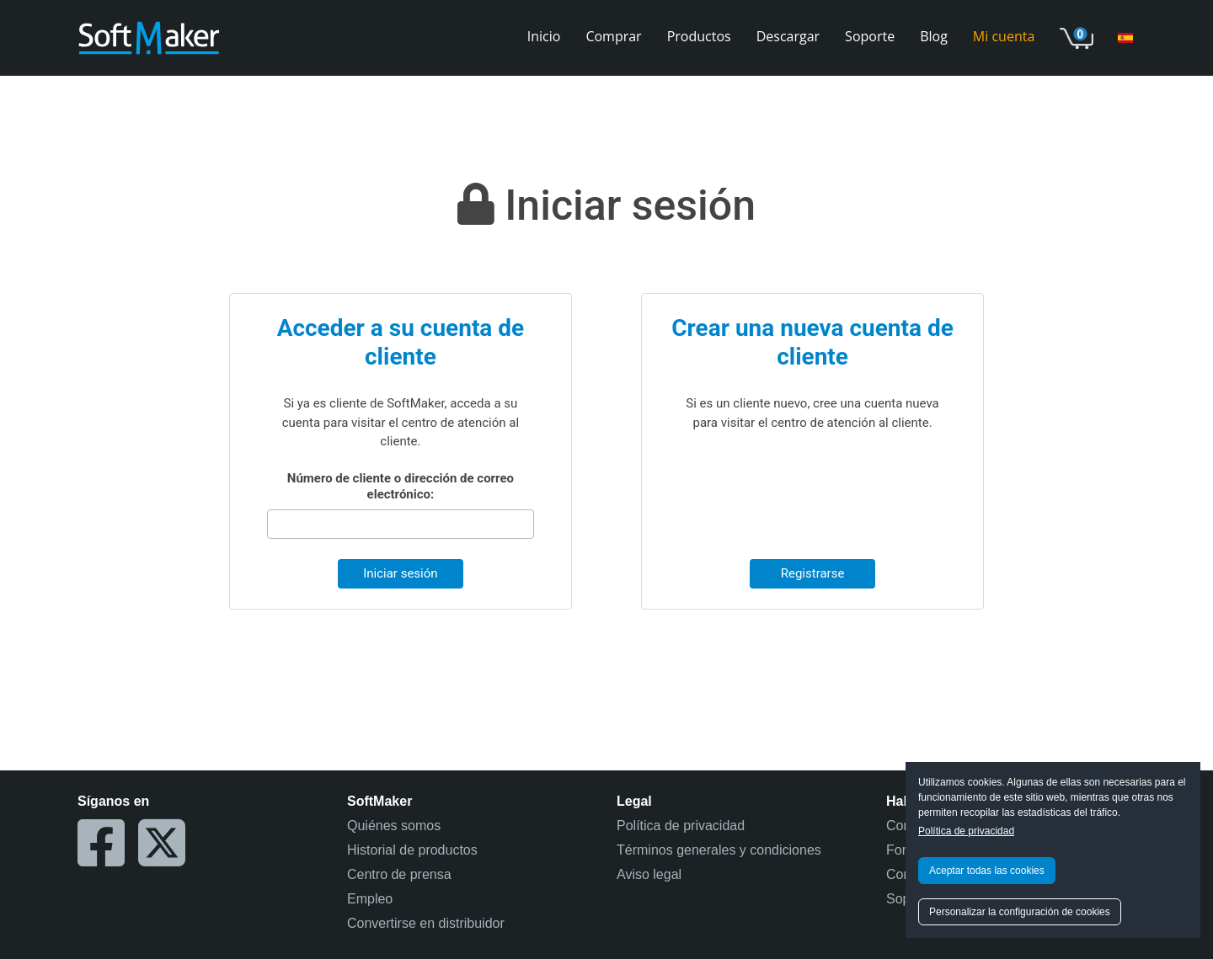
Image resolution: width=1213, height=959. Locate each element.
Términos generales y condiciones (719, 850)
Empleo (370, 899)
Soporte (870, 36)
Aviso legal (649, 874)
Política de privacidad (966, 831)
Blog (934, 36)
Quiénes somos (394, 825)
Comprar (613, 36)
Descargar (788, 36)
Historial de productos (412, 850)
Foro (900, 850)
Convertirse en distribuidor (426, 923)
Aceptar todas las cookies (987, 870)
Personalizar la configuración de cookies (1019, 912)
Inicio (544, 36)
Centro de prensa (399, 874)
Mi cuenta (1003, 36)
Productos (699, 36)
